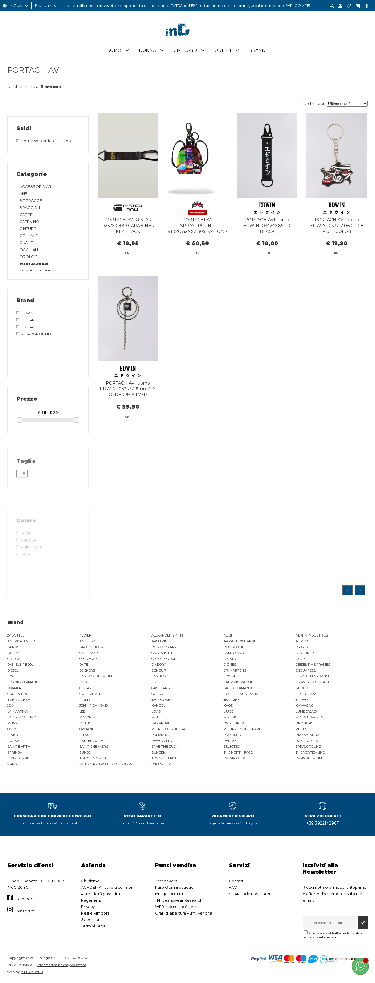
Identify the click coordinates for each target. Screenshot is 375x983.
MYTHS (85, 723)
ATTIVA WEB (32, 972)
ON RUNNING (235, 723)
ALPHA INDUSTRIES (312, 636)
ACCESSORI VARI (35, 186)
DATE (83, 665)
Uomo (114, 50)
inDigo (84, 700)
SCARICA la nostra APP (250, 894)
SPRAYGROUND (308, 747)
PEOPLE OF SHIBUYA (168, 729)
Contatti (236, 881)
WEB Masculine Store (175, 907)
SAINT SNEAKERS (93, 747)
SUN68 (84, 753)
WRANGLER (161, 764)
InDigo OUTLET (169, 894)
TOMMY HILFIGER (165, 758)
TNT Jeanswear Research (178, 900)
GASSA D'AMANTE (238, 688)
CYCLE (301, 659)
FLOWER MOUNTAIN (312, 682)
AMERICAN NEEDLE (23, 641)
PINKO (12, 735)
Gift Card (185, 50)
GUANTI (26, 243)
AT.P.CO (302, 641)
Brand (257, 50)
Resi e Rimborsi (95, 913)
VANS (12, 764)
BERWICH (15, 647)
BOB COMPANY (164, 647)
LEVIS (156, 712)
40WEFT (86, 636)
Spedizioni (91, 919)
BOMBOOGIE (234, 647)
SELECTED (232, 747)
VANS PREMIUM (309, 758)
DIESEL (12, 671)
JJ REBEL (303, 700)
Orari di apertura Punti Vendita (183, 913)
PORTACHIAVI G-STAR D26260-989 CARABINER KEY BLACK (127, 226)
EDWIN (229, 677)
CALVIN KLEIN (162, 653)
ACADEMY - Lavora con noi (106, 887)
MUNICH (14, 723)
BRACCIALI (29, 207)
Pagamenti (91, 900)
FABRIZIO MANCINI (239, 682)
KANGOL (158, 706)
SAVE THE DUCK (164, 747)
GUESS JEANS (90, 694)
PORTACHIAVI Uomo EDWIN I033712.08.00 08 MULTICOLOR (337, 226)
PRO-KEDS (232, 735)
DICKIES (230, 665)
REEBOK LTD (161, 741)
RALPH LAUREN (92, 741)
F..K (154, 682)
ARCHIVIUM (161, 641)
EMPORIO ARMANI (22, 682)
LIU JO (228, 712)
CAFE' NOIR (88, 653)
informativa (327, 937)
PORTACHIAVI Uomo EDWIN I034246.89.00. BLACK (267, 226)
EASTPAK (159, 677)
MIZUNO (230, 718)
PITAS (84, 735)
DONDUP (158, 671)
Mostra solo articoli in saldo (43, 141)
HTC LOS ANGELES (310, 694)
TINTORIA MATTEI (93, 758)
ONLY (11, 729)
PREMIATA (160, 735)
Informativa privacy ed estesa (61, 965)
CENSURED (305, 653)
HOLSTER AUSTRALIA (241, 694)
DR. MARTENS (235, 671)
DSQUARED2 (306, 671)
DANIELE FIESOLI (20, 665)
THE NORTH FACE (238, 753)
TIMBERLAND (18, 758)
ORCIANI (86, 729)
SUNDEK (158, 753)
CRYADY (230, 659)
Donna (147, 50)
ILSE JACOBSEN (20, 700)
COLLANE (28, 236)
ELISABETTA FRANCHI (314, 677)
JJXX (10, 706)
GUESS (157, 694)
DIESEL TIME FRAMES (313, 665)
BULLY (12, 653)
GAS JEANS (160, 688)
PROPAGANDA (307, 735)
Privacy (88, 907)
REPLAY (230, 741)
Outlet (222, 50)
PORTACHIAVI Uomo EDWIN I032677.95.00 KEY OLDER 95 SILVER (128, 396)
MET (154, 718)
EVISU (84, 682)
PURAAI (13, 741)
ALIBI (228, 636)
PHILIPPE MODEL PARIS (243, 729)
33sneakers (166, 881)
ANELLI (25, 193)
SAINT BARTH (18, 747)
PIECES (301, 729)
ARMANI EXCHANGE (240, 641)
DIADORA (158, 665)
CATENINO (29, 221)
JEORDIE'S (232, 700)
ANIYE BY (87, 641)
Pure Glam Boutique (174, 887)
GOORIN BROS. (19, 694)
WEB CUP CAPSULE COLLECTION (105, 764)
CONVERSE (88, 659)
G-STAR (85, 688)
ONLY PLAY (304, 723)
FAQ (233, 887)
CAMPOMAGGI (235, 653)
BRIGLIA (302, 647)
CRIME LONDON (164, 659)
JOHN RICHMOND (93, 706)
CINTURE (27, 229)
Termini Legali (94, 926)
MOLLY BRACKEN (309, 718)
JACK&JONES (161, 700)
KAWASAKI (305, 706)
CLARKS (13, 659)
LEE (82, 712)
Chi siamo (90, 881)
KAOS (228, 706)
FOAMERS (15, 688)
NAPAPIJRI (160, 723)
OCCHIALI (28, 250)
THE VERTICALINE (310, 753)
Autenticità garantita (100, 894)
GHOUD (302, 688)
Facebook (26, 899)
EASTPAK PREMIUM (95, 677)
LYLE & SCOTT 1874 (22, 718)
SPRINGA (14, 753)
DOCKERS (87, 671)
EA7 (10, 677)
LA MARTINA (17, 712)
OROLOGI (28, 257)
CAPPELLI (28, 214)
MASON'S (87, 718)
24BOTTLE (15, 636)
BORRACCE (30, 200)
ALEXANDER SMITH (167, 636)
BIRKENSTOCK (91, 647)
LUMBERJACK (307, 712)
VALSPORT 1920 (236, 758)
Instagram (25, 911)
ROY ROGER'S (307, 741)
